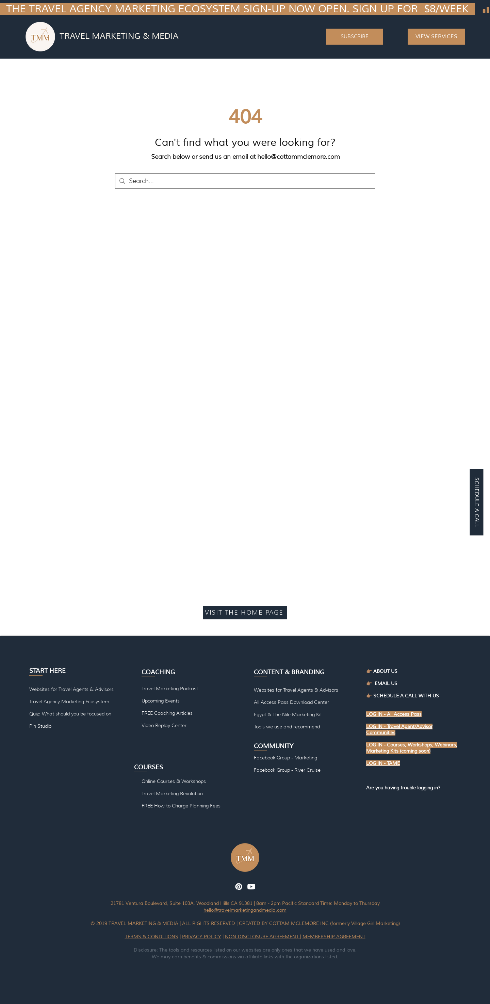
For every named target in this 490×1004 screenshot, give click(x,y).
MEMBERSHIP (319, 937)
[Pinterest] (238, 886)
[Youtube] (251, 886)
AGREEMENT (350, 937)
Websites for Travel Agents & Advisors (296, 690)
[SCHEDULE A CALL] (476, 502)
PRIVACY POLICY (201, 937)
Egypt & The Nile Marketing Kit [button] (288, 714)
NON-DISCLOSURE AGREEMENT (262, 937)
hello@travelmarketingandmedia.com (245, 910)
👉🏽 (370, 683)
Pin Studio (40, 726)
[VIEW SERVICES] (436, 37)
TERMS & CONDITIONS (151, 937)
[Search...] (245, 181)
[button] (354, 37)
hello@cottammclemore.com (298, 156)
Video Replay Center (164, 725)
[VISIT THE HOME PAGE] (245, 612)
